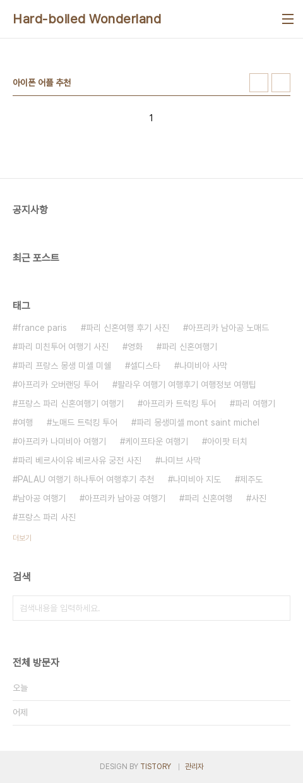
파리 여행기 (255, 403)
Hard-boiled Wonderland (87, 19)
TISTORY (155, 766)
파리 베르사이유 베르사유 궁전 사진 (79, 460)
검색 (278, 608)
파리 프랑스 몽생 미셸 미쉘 (64, 366)
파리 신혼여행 (208, 498)
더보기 (22, 538)
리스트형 (280, 82)
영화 (135, 347)
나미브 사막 (180, 460)
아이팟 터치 (227, 441)
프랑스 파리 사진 (47, 517)
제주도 (251, 479)
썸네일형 (258, 82)
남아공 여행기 (42, 498)
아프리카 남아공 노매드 (228, 328)
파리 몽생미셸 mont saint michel (197, 422)
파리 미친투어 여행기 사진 (63, 347)
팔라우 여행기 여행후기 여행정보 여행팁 (186, 385)
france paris (42, 328)
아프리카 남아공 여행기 (125, 498)
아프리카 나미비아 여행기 (62, 441)
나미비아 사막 (203, 366)
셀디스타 (145, 366)
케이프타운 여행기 (156, 441)
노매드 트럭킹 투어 (84, 422)
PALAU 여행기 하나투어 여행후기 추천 (86, 479)
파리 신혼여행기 (189, 347)
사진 (258, 498)
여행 (25, 422)
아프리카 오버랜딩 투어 (58, 385)
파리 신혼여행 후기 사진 (127, 328)
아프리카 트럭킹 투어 (179, 403)
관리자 (194, 766)
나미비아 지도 (197, 479)
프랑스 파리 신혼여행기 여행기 (71, 403)
